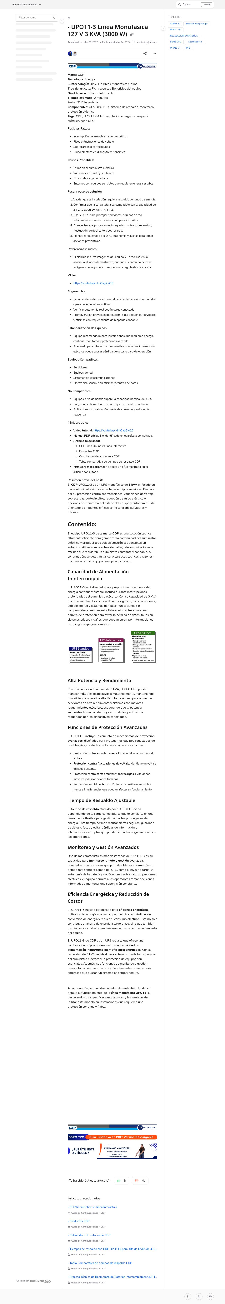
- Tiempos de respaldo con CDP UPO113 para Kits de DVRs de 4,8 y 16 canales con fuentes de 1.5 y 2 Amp (113, 1249)
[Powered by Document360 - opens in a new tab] (33, 1281)
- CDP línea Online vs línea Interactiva (92, 1207)
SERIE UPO (175, 41)
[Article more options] (154, 54)
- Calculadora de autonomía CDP (89, 1235)
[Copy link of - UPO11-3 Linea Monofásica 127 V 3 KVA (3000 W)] (132, 35)
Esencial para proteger (197, 23)
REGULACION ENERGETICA (184, 35)
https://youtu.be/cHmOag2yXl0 (93, 283)
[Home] (69, 18)
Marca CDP (175, 29)
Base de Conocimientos (24, 4)
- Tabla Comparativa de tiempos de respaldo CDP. (100, 1263)
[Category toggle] (62, 21)
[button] (195, 4)
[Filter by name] (37, 18)
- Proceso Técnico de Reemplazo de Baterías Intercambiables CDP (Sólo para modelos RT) (113, 1277)
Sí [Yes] (121, 1181)
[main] (112, 649)
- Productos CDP (79, 1221)
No (140, 1181)
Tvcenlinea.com (195, 41)
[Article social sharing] (145, 54)
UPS (188, 48)
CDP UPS (174, 23)
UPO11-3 (175, 48)
